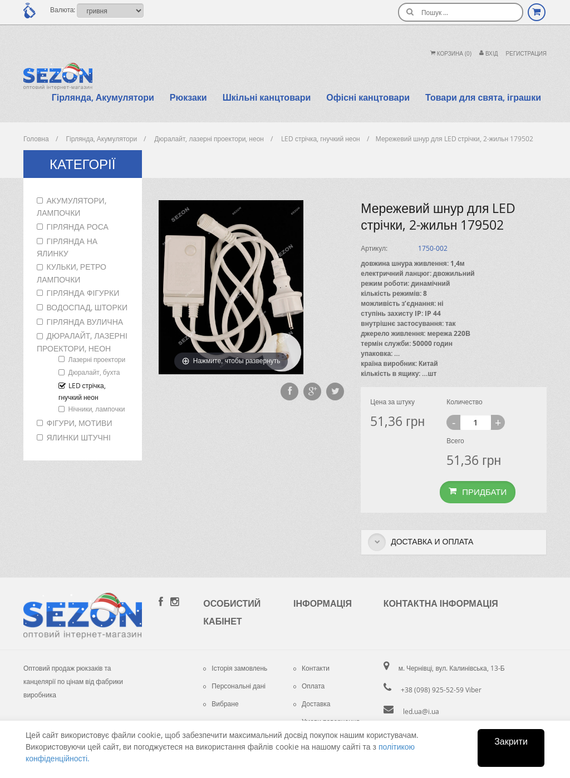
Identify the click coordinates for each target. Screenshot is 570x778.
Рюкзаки (188, 97)
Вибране (220, 703)
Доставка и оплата (420, 542)
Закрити (511, 741)
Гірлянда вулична (85, 321)
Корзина (450, 53)
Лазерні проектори (97, 359)
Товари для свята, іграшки (483, 97)
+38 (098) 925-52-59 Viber (441, 689)
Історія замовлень (235, 667)
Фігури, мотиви (79, 423)
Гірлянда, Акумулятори (103, 97)
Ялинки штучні (79, 437)
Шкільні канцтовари (267, 97)
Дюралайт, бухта (94, 372)
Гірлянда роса (78, 226)
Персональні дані (234, 685)
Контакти (311, 667)
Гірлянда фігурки (83, 293)
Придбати (478, 491)
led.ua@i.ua (421, 711)
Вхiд (488, 53)
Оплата (309, 685)
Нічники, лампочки (96, 408)
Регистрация (526, 53)
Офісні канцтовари (368, 97)
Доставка (312, 703)
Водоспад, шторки (87, 307)
